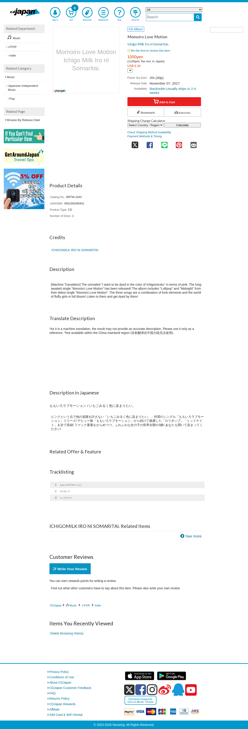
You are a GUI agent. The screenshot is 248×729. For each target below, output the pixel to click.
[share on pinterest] (179, 144)
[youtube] (191, 690)
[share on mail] (193, 144)
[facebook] (140, 689)
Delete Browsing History (67, 633)
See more (193, 536)
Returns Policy (59, 698)
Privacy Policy (59, 672)
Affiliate (54, 709)
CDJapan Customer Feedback (70, 688)
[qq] (178, 689)
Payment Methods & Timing (144, 136)
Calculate (182, 125)
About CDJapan (60, 682)
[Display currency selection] (129, 70)
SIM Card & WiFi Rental (66, 715)
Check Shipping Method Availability (149, 132)
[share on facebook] (149, 144)
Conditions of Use (61, 677)
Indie (98, 605)
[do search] (198, 17)
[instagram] (152, 689)
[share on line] (164, 144)
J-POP (86, 605)
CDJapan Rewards (62, 704)
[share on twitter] (135, 144)
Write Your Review (70, 569)
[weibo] (164, 689)
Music (73, 605)
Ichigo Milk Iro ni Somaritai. (148, 44)
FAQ (52, 693)
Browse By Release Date (23, 120)
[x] (129, 690)
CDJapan (56, 605)
